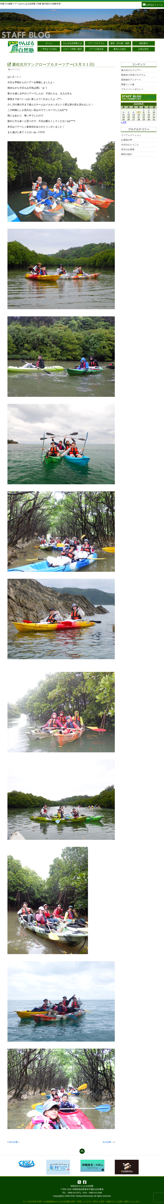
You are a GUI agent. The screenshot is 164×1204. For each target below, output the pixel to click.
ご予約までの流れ (48, 49)
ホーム (49, 43)
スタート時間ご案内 (72, 49)
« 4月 (123, 122)
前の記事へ (14, 1142)
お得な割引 (143, 49)
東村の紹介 (126, 154)
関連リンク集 (127, 84)
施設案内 (143, 43)
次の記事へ (108, 1142)
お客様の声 (126, 140)
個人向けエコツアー (131, 70)
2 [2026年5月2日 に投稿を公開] (148, 110)
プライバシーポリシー (132, 89)
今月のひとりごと (130, 144)
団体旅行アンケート (131, 79)
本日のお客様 (127, 149)
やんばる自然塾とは (72, 43)
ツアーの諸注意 (96, 49)
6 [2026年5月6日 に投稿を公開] (133, 112)
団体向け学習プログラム (133, 75)
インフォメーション (131, 135)
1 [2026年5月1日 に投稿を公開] (143, 110)
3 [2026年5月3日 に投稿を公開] (153, 110)
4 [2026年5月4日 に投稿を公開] (123, 112)
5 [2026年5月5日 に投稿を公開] (128, 112)
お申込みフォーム (153, 4)
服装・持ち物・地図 (119, 43)
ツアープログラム (96, 43)
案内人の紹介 (120, 49)
